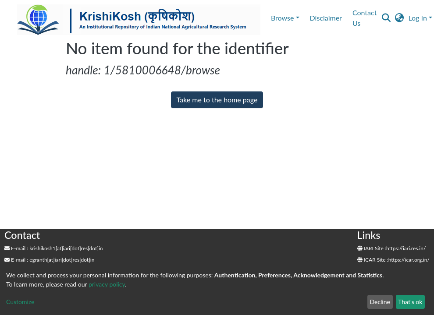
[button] (399, 18)
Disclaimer (326, 18)
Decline (380, 301)
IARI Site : (372, 248)
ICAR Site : (372, 259)
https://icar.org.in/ (409, 259)
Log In (417, 18)
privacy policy (107, 284)
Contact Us (364, 17)
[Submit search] (386, 18)
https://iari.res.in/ (406, 248)
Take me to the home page (217, 99)
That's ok (410, 301)
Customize (20, 301)
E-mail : (16, 248)
